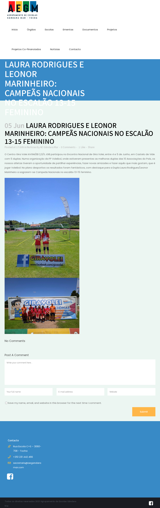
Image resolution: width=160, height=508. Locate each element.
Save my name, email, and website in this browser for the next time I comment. (55, 403)
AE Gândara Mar (49, 147)
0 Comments (68, 147)
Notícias (31, 147)
